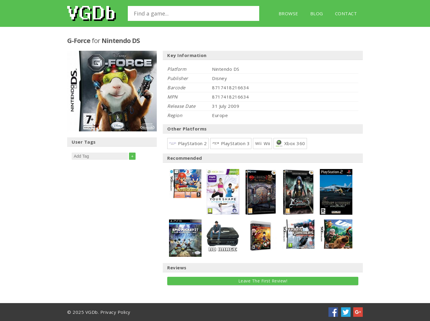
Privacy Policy (115, 312)
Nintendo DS (121, 40)
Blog (316, 13)
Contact (346, 13)
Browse (288, 13)
